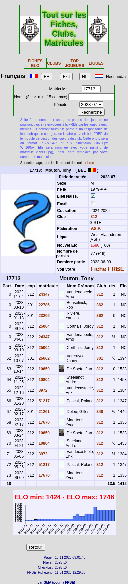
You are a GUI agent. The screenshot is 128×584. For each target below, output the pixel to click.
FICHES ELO (35, 63)
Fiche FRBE (107, 269)
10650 (43, 369)
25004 (43, 326)
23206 (43, 315)
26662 (43, 358)
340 (99, 411)
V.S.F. (95, 228)
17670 (43, 422)
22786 (43, 305)
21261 (43, 411)
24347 (43, 294)
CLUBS (54, 63)
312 (93, 216)
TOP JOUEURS (74, 63)
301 (99, 358)
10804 (43, 379)
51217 (43, 401)
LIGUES (96, 63)
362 (99, 305)
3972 (42, 390)
